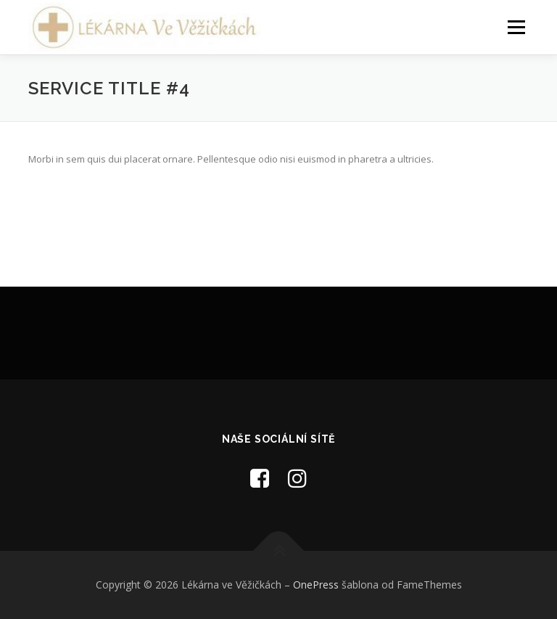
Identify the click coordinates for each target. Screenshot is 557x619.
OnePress (316, 584)
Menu (516, 26)
